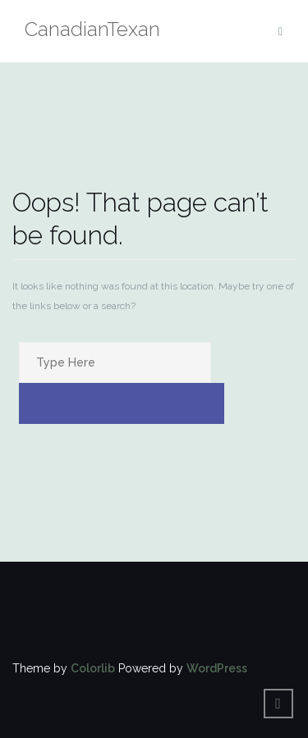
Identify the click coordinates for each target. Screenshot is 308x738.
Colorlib (93, 668)
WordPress (216, 668)
